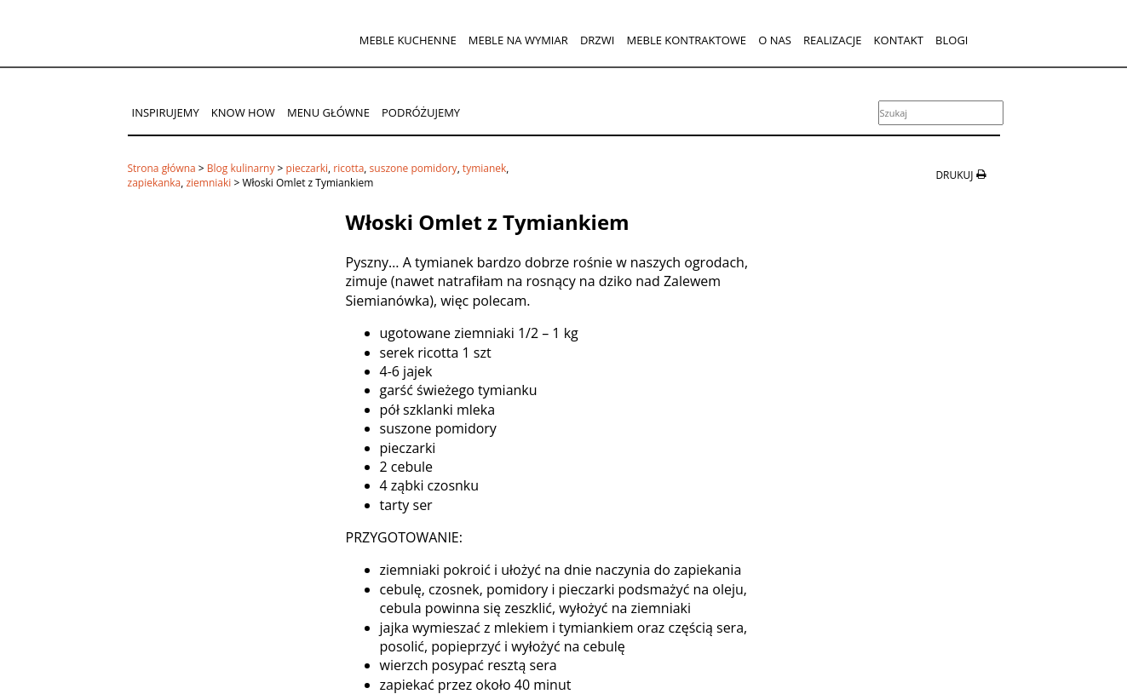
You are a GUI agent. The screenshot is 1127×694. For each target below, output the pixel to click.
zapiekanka (154, 182)
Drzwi (597, 40)
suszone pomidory (413, 168)
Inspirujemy (165, 112)
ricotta (348, 168)
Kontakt (898, 40)
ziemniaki (208, 182)
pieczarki (307, 168)
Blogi (951, 40)
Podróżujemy (421, 112)
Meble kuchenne (408, 40)
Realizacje (832, 40)
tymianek (485, 168)
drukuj (954, 175)
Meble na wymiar (518, 40)
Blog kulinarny (241, 168)
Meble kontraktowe (686, 40)
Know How (243, 112)
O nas (774, 40)
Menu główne (328, 112)
